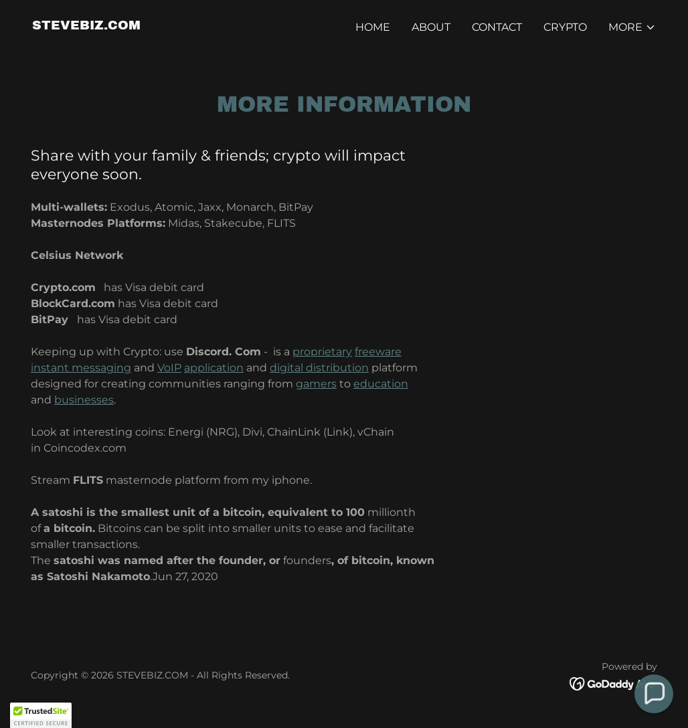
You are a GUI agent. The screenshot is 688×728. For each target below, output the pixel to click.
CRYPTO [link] (565, 27)
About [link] (431, 27)
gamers (316, 383)
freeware (378, 351)
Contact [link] (497, 27)
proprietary (322, 351)
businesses (84, 399)
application (214, 367)
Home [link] (372, 27)
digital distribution (319, 367)
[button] (632, 27)
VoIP (169, 367)
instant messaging (81, 367)
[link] (86, 25)
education (380, 383)
